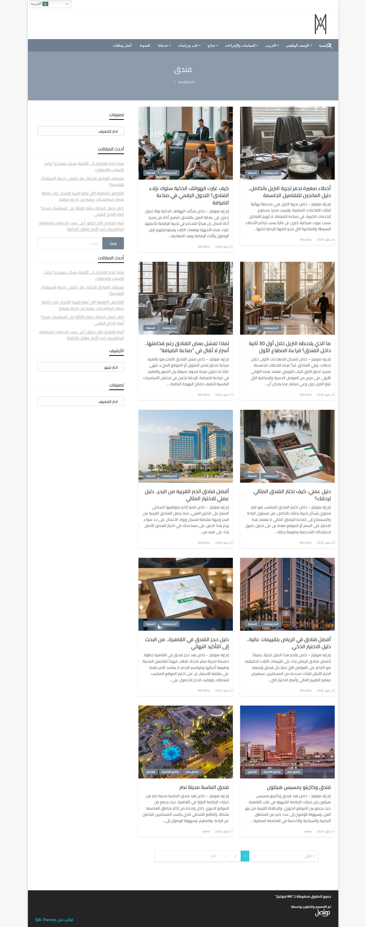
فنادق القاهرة (272, 771)
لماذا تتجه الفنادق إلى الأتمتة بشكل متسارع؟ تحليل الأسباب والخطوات (84, 166)
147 (213, 856)
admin (308, 831)
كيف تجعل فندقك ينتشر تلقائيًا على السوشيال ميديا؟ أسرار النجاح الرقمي (82, 211)
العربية (39, 4)
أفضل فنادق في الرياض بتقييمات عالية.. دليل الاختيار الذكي (289, 643)
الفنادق (252, 771)
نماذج (211, 45)
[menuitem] (298, 45)
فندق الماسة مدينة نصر (204, 787)
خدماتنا (163, 45)
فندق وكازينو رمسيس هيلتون (299, 787)
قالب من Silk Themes (54, 920)
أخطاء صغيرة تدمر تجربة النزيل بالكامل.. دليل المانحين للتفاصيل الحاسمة (289, 192)
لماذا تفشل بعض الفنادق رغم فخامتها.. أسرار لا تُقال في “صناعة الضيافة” (187, 347)
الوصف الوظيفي (297, 45)
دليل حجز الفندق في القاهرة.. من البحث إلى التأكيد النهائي (187, 643)
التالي (308, 856)
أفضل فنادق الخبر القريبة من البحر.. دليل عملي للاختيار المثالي (187, 495)
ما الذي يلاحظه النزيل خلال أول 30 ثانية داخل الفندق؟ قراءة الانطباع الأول (290, 347)
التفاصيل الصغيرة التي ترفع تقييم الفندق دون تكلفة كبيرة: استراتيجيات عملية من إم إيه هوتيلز (83, 196)
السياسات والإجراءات (240, 45)
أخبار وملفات (122, 45)
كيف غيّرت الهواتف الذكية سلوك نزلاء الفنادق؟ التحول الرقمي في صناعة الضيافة (189, 195)
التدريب (270, 45)
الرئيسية (183, 82)
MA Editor (306, 239)
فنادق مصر (293, 771)
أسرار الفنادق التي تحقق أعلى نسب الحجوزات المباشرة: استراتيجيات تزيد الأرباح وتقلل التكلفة (81, 226)
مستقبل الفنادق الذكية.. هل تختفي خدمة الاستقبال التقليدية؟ (82, 181)
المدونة (145, 45)
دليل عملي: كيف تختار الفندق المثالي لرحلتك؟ (292, 495)
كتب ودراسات (188, 45)
